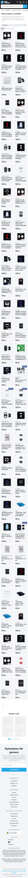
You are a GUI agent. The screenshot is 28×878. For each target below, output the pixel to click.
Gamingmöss (14, 813)
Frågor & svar (14, 783)
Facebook (10, 839)
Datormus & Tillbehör (16, 10)
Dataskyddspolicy (14, 802)
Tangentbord (14, 816)
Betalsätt (14, 799)
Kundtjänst (14, 781)
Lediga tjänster (14, 795)
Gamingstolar (14, 821)
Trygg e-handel (14, 804)
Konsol (14, 818)
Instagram (11, 844)
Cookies (14, 792)
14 (21, 705)
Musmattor (14, 825)
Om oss (14, 797)
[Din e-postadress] (14, 765)
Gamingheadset (14, 823)
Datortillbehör (7, 10)
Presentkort (14, 807)
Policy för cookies (21, 870)
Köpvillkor (14, 785)
